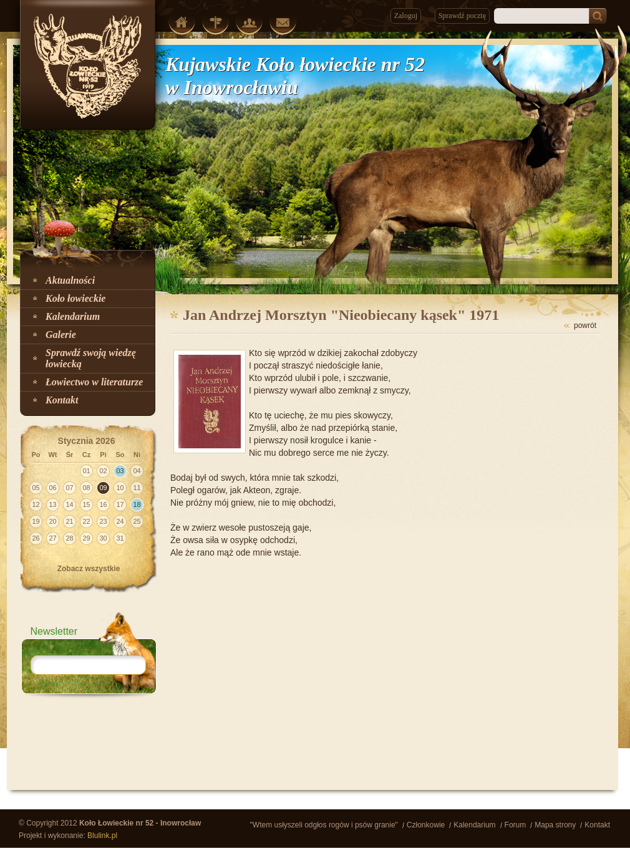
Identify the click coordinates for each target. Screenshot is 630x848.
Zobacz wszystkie (88, 568)
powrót (585, 325)
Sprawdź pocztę (462, 15)
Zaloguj (405, 15)
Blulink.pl (102, 835)
